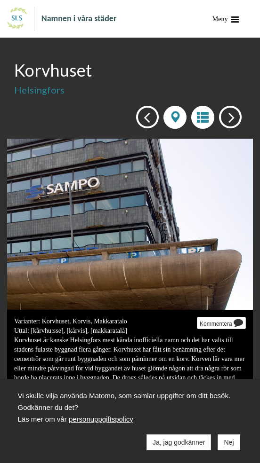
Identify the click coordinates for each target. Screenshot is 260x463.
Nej (229, 442)
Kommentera (221, 322)
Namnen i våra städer (78, 18)
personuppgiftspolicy (101, 419)
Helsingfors (39, 89)
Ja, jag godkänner (179, 442)
